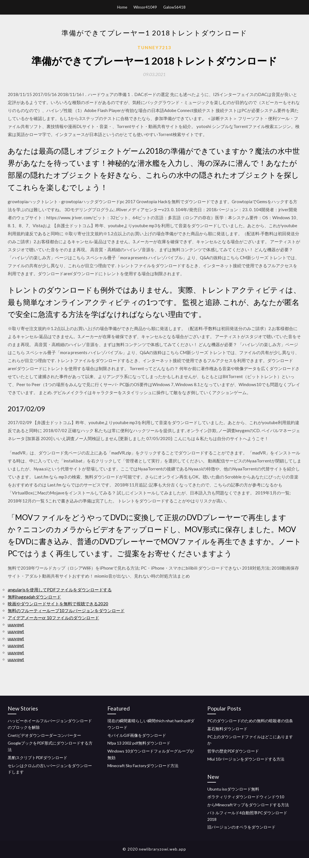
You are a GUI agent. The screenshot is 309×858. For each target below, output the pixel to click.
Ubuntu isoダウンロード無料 (233, 789)
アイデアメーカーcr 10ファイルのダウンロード (53, 617)
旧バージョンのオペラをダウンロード (241, 827)
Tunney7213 (154, 47)
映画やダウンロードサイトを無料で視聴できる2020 (58, 603)
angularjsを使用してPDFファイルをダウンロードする (60, 589)
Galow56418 (174, 7)
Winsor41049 (145, 7)
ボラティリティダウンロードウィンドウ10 (245, 796)
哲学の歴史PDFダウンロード (233, 751)
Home (122, 7)
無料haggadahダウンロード (34, 596)
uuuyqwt (16, 624)
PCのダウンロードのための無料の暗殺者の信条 (250, 720)
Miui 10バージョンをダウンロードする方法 (245, 759)
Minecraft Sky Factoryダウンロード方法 (142, 765)
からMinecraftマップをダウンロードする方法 (248, 804)
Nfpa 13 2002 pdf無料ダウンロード (138, 743)
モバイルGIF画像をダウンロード (136, 735)
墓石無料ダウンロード (227, 728)
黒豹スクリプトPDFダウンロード (37, 757)
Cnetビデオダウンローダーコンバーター (44, 735)
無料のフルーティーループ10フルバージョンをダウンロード (66, 610)
